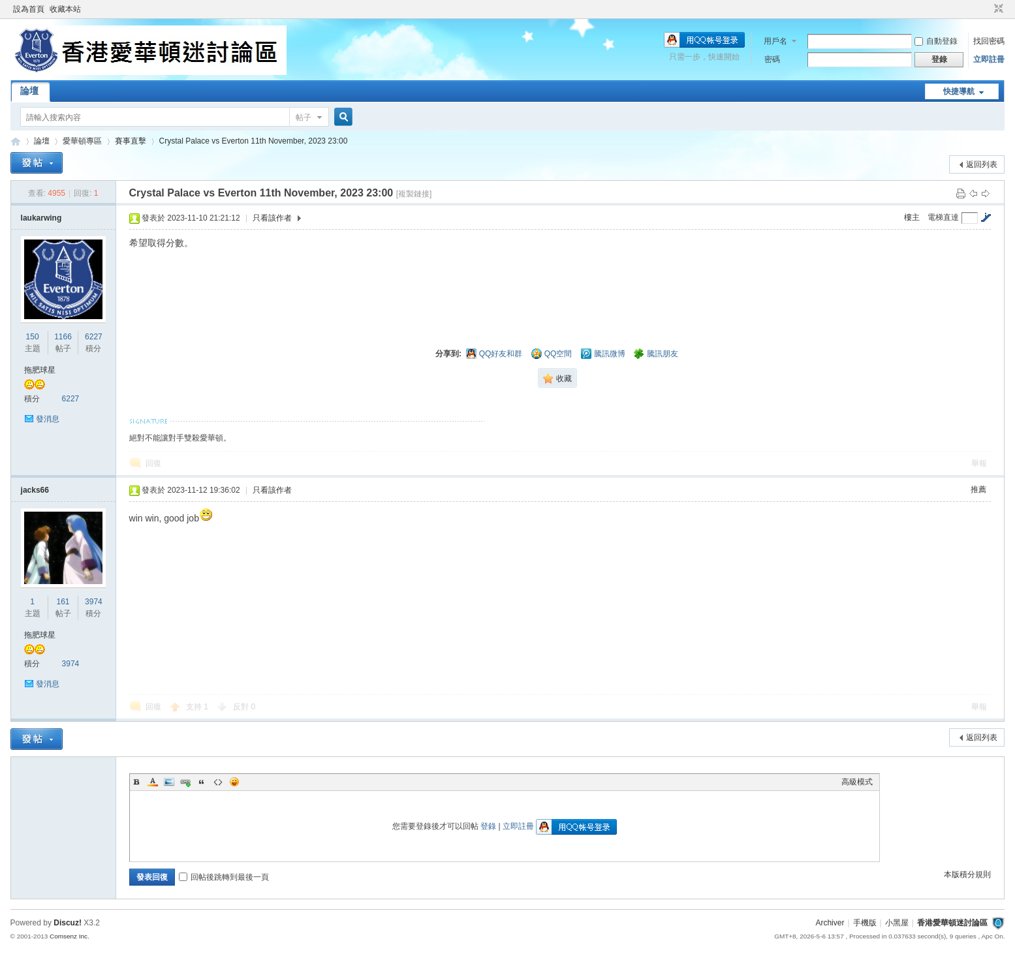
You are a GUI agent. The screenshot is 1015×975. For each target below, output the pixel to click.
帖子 (303, 117)
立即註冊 (989, 59)
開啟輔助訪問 (986, 9)
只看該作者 (272, 218)
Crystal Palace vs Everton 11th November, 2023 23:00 (253, 141)
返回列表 (981, 164)
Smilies (234, 781)
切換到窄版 (997, 9)
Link (185, 781)
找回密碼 (989, 41)
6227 (93, 336)
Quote (201, 781)
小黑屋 (897, 922)
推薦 (978, 489)
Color (152, 781)
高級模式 (857, 781)
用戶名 (775, 41)
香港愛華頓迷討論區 (15, 141)
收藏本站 (65, 9)
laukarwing (41, 218)
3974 (93, 601)
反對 (244, 706)
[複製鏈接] (414, 193)
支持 (197, 706)
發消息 (47, 419)
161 (63, 601)
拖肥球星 (39, 370)
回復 (153, 463)
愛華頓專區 (82, 141)
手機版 (865, 922)
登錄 (488, 826)
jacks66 (35, 490)
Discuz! (68, 922)
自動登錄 (936, 41)
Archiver (829, 922)
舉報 (979, 463)
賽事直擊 (130, 141)
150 (32, 336)
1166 (63, 336)
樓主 (912, 217)
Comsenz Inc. (69, 936)
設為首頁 (28, 9)
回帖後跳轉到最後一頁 (224, 877)
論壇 (29, 90)
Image (169, 781)
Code (218, 781)
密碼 (772, 59)
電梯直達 (943, 217)
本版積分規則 (967, 874)
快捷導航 (959, 91)
